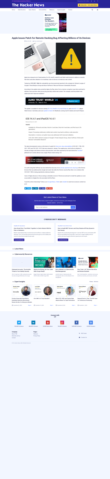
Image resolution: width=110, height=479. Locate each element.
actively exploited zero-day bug (68, 167)
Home (13, 9)
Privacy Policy (36, 335)
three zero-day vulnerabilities (64, 146)
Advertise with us (16, 335)
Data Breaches (22, 9)
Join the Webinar (19, 239)
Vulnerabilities (42, 9)
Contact (70, 9)
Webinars (52, 9)
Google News (51, 182)
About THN (14, 334)
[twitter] (19, 324)
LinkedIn (64, 182)
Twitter (58, 182)
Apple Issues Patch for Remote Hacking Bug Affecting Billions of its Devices (51, 38)
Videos (91, 281)
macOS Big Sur (64, 108)
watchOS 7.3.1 (75, 108)
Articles (96, 281)
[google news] (90, 324)
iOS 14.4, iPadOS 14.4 (54, 108)
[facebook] (76, 324)
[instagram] (62, 324)
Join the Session (63, 239)
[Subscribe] (73, 207)
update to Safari (48, 111)
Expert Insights (61, 9)
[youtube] (47, 324)
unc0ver (80, 150)
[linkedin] (33, 324)
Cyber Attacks (32, 9)
